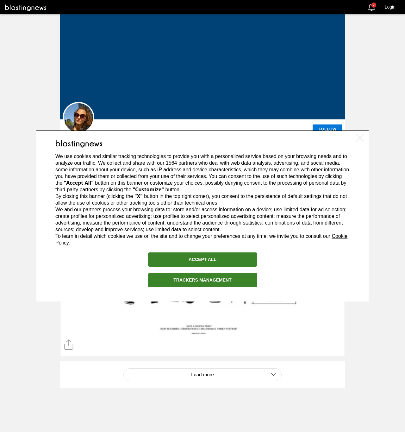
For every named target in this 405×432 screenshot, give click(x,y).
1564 (171, 163)
